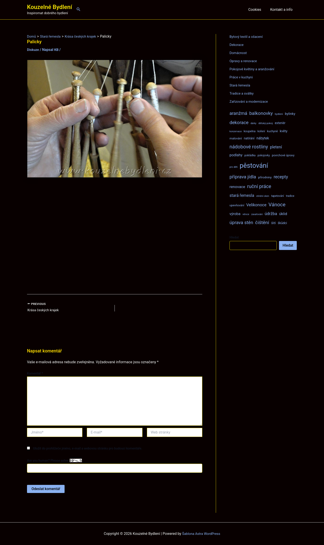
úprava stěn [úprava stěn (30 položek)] (241, 222)
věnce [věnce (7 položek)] (246, 214)
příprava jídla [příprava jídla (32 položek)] (243, 176)
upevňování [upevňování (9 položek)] (237, 205)
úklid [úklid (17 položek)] (283, 213)
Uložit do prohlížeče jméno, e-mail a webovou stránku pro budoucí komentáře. (87, 449)
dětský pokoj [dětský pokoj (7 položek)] (265, 123)
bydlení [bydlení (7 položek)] (279, 114)
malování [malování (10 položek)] (236, 138)
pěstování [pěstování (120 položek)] (254, 165)
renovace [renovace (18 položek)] (237, 186)
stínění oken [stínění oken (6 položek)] (262, 196)
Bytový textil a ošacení (247, 36)
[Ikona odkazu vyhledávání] (78, 9)
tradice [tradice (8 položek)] (290, 196)
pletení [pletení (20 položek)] (276, 147)
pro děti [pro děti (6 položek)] (234, 167)
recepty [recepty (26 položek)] (281, 176)
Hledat (234, 237)
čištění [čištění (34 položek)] (262, 222)
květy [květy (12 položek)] (283, 131)
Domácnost (239, 53)
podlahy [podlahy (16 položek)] (236, 155)
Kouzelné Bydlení (49, 7)
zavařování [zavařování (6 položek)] (257, 214)
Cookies (257, 9)
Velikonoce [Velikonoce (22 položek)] (256, 204)
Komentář (35, 374)
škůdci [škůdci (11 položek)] (282, 223)
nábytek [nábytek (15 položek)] (262, 138)
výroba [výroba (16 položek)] (235, 214)
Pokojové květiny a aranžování (253, 69)
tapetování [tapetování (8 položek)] (277, 196)
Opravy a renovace (244, 61)
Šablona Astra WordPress (201, 533)
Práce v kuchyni (242, 77)
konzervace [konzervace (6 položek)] (236, 131)
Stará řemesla (241, 85)
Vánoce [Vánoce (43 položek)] (277, 205)
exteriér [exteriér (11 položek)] (280, 123)
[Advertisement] (114, 235)
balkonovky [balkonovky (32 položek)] (261, 113)
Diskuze (33, 50)
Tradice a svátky (242, 93)
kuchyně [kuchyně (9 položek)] (272, 131)
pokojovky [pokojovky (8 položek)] (264, 155)
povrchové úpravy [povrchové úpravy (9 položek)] (283, 155)
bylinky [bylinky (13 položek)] (290, 114)
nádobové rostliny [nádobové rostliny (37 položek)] (249, 147)
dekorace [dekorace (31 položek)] (239, 122)
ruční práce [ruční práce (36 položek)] (259, 186)
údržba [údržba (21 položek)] (271, 213)
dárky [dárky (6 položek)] (253, 123)
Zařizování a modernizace (250, 101)
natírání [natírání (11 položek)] (249, 138)
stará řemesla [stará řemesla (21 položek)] (242, 195)
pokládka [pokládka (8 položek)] (250, 155)
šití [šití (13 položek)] (273, 223)
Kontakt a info (282, 9)
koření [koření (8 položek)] (261, 131)
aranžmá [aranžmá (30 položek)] (238, 113)
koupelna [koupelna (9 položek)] (250, 131)
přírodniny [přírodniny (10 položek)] (265, 177)
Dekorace (237, 45)
